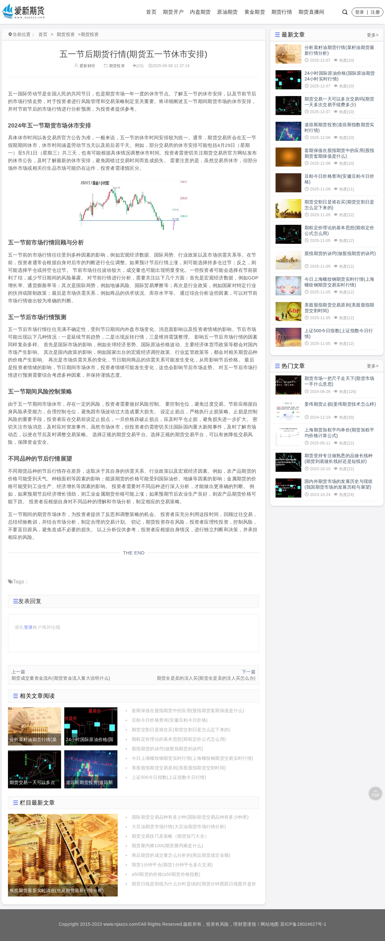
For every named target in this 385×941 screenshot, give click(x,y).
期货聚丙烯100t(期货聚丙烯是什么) (167, 845)
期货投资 (66, 34)
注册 (375, 12)
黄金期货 (254, 12)
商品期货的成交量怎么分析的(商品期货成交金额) (181, 855)
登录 (359, 12)
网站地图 (270, 924)
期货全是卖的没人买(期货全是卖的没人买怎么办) (206, 678)
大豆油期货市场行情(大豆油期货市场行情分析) (179, 826)
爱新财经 (84, 66)
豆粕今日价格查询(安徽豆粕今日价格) (170, 720)
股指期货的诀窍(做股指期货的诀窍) (167, 748)
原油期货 (227, 12)
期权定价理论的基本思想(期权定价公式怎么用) (179, 739)
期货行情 (281, 12)
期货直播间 (311, 12)
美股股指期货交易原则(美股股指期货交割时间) (179, 767)
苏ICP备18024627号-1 (303, 924)
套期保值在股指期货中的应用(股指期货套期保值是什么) (188, 710)
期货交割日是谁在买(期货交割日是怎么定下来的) (181, 729)
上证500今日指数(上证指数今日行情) (169, 777)
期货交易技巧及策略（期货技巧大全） (170, 836)
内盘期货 (200, 12)
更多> (373, 35)
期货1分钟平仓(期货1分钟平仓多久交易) (172, 864)
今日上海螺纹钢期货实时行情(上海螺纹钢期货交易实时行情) (192, 758)
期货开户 (173, 12)
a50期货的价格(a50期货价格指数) (166, 874)
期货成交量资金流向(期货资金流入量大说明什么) (60, 678)
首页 (151, 12)
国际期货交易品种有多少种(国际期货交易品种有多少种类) (190, 817)
